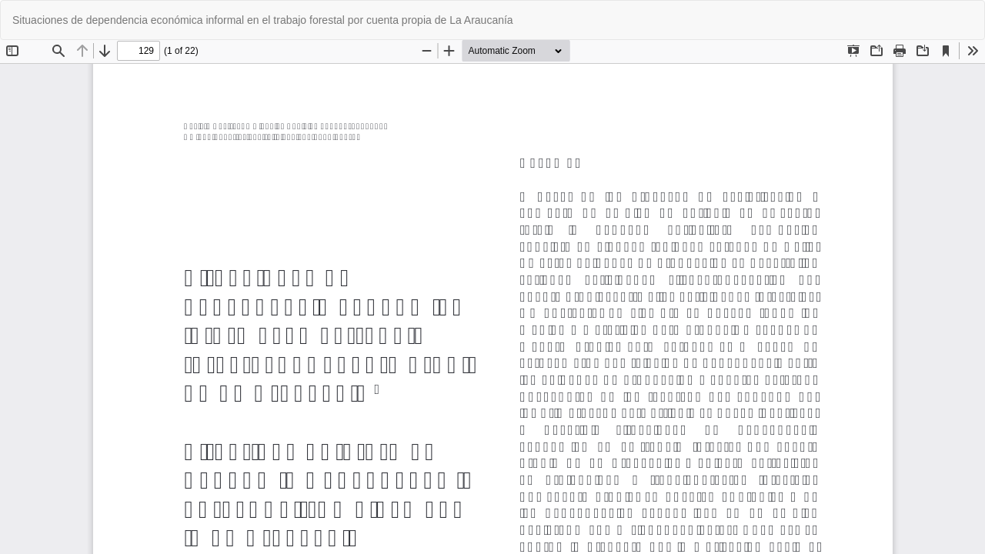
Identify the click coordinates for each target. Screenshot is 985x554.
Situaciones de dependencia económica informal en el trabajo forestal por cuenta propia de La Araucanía (262, 20)
